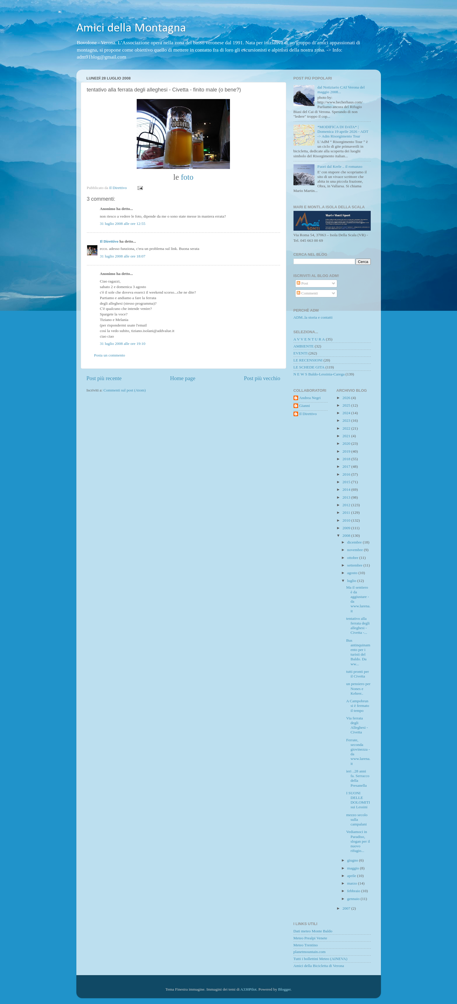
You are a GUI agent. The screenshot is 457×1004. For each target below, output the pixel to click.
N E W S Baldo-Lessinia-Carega (319, 374)
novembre (355, 550)
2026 (346, 398)
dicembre (355, 542)
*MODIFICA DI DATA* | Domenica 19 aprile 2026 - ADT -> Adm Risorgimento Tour (342, 131)
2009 (346, 528)
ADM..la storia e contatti (313, 317)
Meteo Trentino (305, 945)
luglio (352, 580)
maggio (353, 868)
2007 (346, 908)
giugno (353, 860)
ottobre (353, 557)
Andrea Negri (310, 398)
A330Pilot (248, 989)
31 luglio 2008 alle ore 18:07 (122, 256)
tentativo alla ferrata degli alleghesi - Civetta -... (358, 625)
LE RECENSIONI (308, 360)
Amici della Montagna (131, 28)
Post (302, 283)
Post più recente (104, 378)
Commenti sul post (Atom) (124, 390)
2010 (346, 520)
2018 (346, 459)
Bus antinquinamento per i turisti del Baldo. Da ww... (358, 652)
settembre (355, 565)
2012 (346, 505)
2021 (346, 436)
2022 (346, 428)
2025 (346, 405)
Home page (183, 378)
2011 (346, 512)
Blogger (284, 989)
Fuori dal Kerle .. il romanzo (339, 166)
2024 (346, 413)
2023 (346, 420)
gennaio (354, 899)
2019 (346, 451)
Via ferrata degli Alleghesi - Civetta (357, 725)
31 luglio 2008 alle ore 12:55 (122, 223)
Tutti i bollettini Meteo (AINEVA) (320, 959)
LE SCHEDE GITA (309, 367)
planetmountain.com (309, 952)
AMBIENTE (303, 346)
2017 (346, 466)
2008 (346, 535)
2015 (346, 482)
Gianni (304, 405)
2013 (346, 497)
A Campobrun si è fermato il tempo (357, 705)
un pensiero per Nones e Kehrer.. (358, 688)
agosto (352, 573)
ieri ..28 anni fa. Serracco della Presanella (357, 778)
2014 (346, 489)
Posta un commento (109, 355)
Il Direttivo (109, 241)
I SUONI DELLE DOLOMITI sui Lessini (358, 800)
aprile (352, 876)
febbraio (354, 891)
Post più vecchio (262, 378)
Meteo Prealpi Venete (310, 938)
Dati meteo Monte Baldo (313, 931)
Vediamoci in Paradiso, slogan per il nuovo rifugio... (358, 841)
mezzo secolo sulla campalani (357, 819)
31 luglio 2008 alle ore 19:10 (122, 343)
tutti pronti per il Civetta (357, 673)
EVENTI (300, 353)
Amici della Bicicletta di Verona (318, 966)
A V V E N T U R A (309, 339)
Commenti (307, 293)
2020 (346, 443)
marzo (352, 883)
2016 (346, 474)
